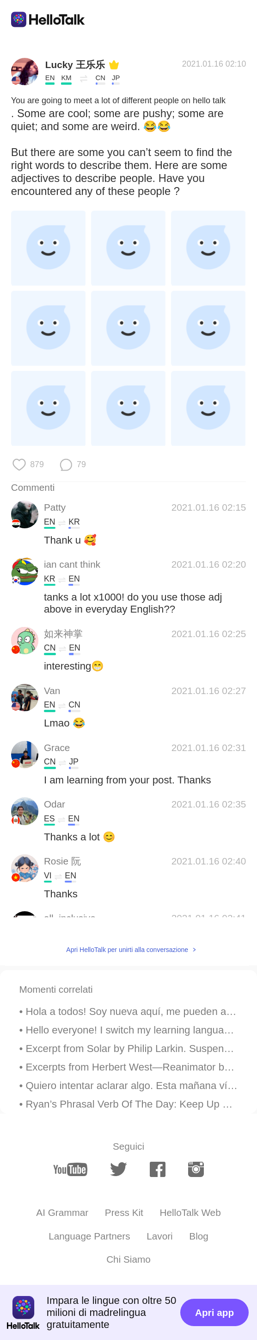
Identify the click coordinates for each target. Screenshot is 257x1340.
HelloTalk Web (189, 1212)
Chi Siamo (128, 1259)
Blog (198, 1236)
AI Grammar (62, 1212)
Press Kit (124, 1212)
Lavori (160, 1236)
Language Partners (89, 1236)
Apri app (214, 1312)
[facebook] (157, 1169)
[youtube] (70, 1170)
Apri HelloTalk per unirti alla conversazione (127, 949)
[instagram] (196, 1169)
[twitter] (118, 1169)
